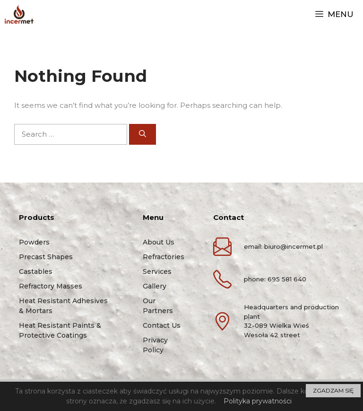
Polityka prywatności (258, 401)
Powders (34, 242)
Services (157, 271)
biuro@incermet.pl (293, 246)
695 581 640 (287, 279)
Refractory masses (50, 286)
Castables (35, 271)
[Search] (142, 134)
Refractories (163, 257)
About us (158, 242)
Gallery (154, 286)
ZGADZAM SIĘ (333, 390)
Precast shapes (46, 257)
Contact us (162, 325)
